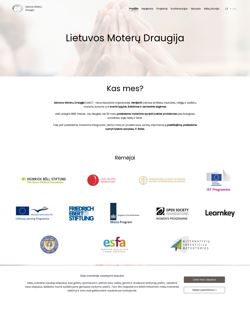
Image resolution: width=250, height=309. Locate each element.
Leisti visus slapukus (204, 279)
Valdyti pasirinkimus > (204, 290)
